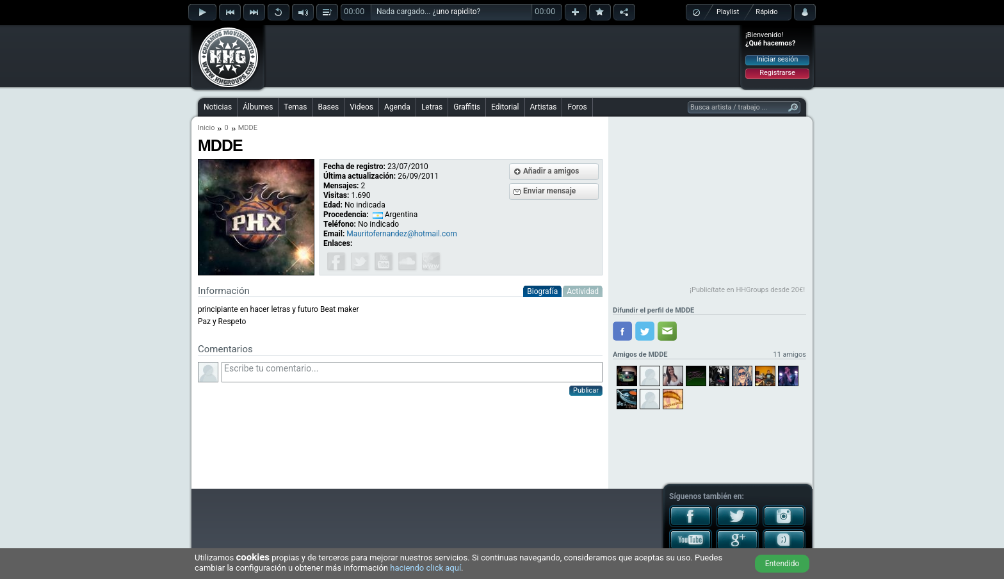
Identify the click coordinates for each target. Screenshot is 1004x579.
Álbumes (258, 106)
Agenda (397, 106)
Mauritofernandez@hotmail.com (401, 233)
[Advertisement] (503, 56)
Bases (328, 106)
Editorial (505, 106)
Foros (577, 106)
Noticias (218, 106)
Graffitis (466, 106)
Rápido (766, 12)
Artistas (543, 106)
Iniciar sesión (777, 59)
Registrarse (777, 73)
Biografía (542, 291)
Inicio (206, 128)
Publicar (586, 390)
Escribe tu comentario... (412, 372)
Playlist (728, 12)
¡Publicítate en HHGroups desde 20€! (747, 290)
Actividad (583, 291)
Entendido (782, 563)
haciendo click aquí (425, 568)
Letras (431, 106)
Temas (295, 106)
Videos (361, 106)
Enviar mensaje (549, 190)
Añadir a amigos (551, 171)
